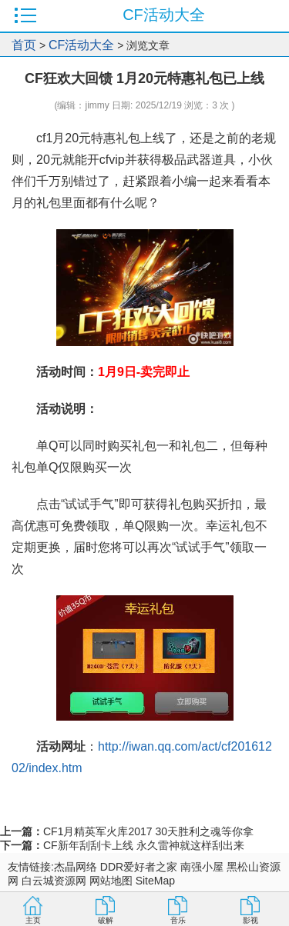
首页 (24, 45)
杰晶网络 (75, 867)
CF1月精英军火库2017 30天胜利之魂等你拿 (148, 831)
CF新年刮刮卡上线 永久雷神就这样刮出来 (143, 845)
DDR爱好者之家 (138, 867)
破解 (105, 920)
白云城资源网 (54, 880)
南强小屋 (201, 867)
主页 (33, 920)
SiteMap (155, 880)
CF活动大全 (81, 45)
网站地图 (111, 880)
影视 (250, 920)
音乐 (178, 920)
